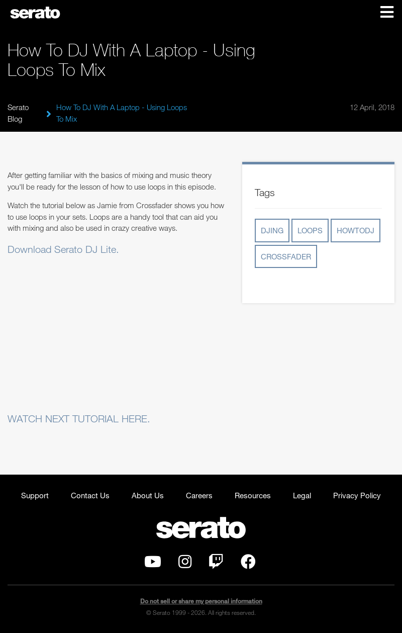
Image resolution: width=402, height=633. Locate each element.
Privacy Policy (357, 495)
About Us (148, 495)
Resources (253, 495)
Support (35, 495)
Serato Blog (18, 113)
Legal (302, 495)
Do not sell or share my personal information (201, 601)
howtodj (355, 230)
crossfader (286, 256)
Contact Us (90, 495)
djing (272, 230)
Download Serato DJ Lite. (63, 249)
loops (310, 230)
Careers (199, 495)
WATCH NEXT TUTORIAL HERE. (79, 418)
